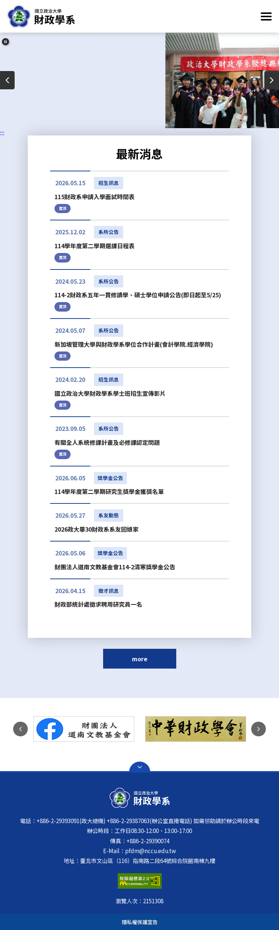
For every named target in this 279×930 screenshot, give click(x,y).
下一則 (271, 80)
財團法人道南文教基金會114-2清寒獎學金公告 (114, 566)
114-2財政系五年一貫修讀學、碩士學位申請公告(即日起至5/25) (137, 294)
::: (2, 132)
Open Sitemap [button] (139, 767)
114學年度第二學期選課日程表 (94, 245)
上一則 (7, 80)
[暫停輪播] (5, 41)
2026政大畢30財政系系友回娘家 (96, 529)
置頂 (62, 208)
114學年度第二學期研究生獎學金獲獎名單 (109, 491)
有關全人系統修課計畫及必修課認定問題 (107, 442)
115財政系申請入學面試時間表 (94, 196)
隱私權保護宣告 (140, 922)
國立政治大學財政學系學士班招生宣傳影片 (110, 393)
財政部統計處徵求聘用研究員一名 (98, 604)
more (139, 658)
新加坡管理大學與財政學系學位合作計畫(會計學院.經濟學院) (133, 344)
